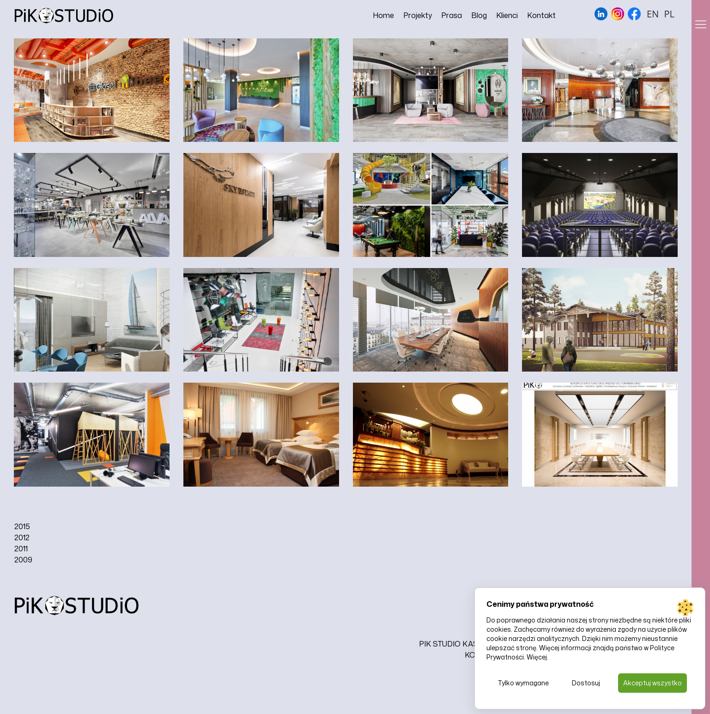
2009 (23, 560)
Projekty (417, 15)
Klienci (507, 15)
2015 (22, 526)
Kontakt (541, 15)
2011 (21, 548)
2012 (22, 537)
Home (383, 15)
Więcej (537, 657)
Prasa (451, 15)
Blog (479, 15)
